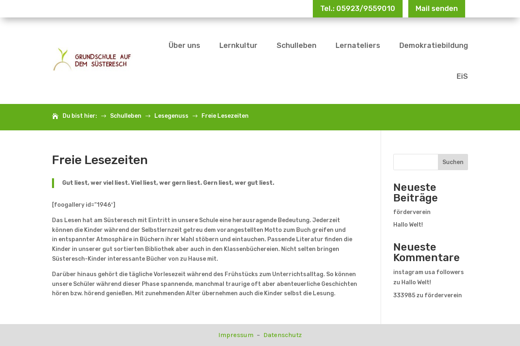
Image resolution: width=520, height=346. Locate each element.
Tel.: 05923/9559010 (357, 8)
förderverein (412, 212)
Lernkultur (238, 45)
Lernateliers (358, 45)
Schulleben (296, 45)
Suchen (453, 162)
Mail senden (437, 8)
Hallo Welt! (408, 224)
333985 (404, 295)
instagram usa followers (428, 272)
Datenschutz (282, 335)
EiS (462, 76)
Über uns (184, 45)
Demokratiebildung (433, 45)
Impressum (236, 335)
